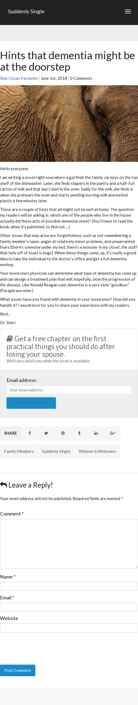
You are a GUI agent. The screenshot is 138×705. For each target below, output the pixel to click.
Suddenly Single (26, 11)
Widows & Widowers (97, 451)
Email (7, 597)
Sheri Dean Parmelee (19, 78)
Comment (12, 514)
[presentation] (37, 644)
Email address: (22, 380)
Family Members (19, 451)
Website (9, 618)
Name (7, 577)
